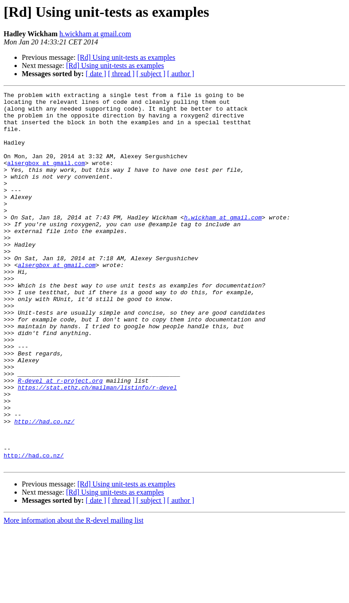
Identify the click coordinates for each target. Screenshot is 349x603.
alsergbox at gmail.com (46, 178)
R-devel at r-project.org (60, 439)
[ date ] (96, 74)
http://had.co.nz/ (44, 488)
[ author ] (180, 74)
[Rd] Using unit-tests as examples (126, 57)
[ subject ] (150, 74)
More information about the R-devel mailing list (73, 595)
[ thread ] (121, 74)
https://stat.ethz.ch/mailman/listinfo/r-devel (97, 447)
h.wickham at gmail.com (95, 34)
